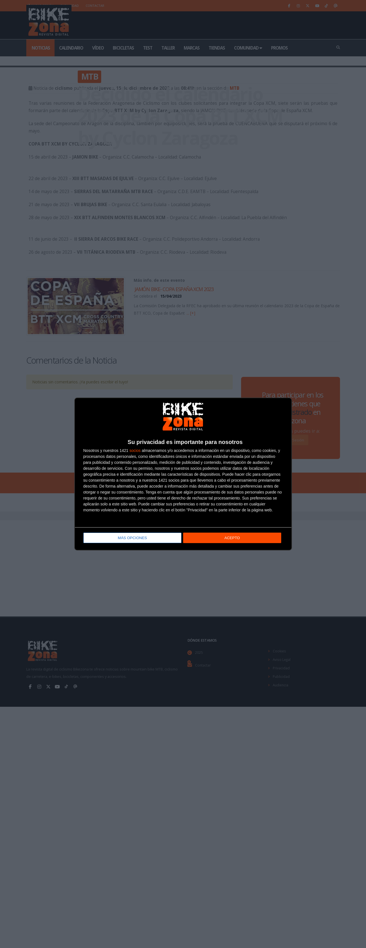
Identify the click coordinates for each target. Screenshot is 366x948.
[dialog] (183, 474)
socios (135, 451)
